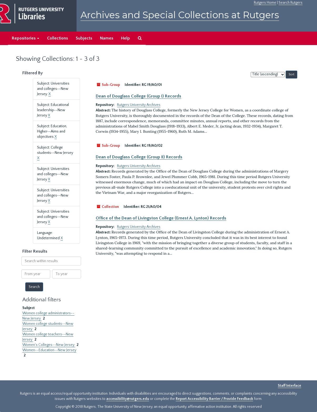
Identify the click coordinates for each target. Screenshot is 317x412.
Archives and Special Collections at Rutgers (179, 15)
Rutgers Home (265, 3)
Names (106, 38)
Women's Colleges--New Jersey (48, 345)
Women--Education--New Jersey (49, 350)
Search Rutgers (291, 3)
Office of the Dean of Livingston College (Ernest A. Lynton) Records (161, 218)
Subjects (84, 38)
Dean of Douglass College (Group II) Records (139, 157)
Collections (57, 38)
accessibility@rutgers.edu (127, 399)
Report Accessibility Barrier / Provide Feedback (214, 399)
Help (125, 38)
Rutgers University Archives (138, 105)
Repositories (25, 38)
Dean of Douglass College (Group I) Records (138, 96)
